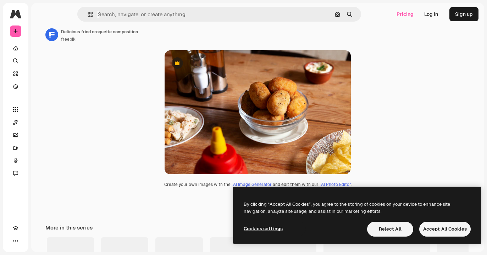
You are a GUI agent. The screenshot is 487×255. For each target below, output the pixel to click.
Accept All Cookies (445, 229)
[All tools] (42, 109)
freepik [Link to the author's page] (122, 39)
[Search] (42, 61)
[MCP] (41, 240)
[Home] (42, 48)
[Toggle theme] (28, 240)
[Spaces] (42, 122)
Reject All (390, 229)
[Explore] (42, 86)
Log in (431, 14)
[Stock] (42, 73)
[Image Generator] (42, 135)
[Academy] (15, 240)
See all (462, 248)
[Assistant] (42, 173)
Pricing (405, 14)
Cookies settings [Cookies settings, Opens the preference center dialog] (263, 229)
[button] (114, 14)
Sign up (464, 14)
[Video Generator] (42, 147)
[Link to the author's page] (105, 34)
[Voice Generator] (42, 160)
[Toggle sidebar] (69, 14)
